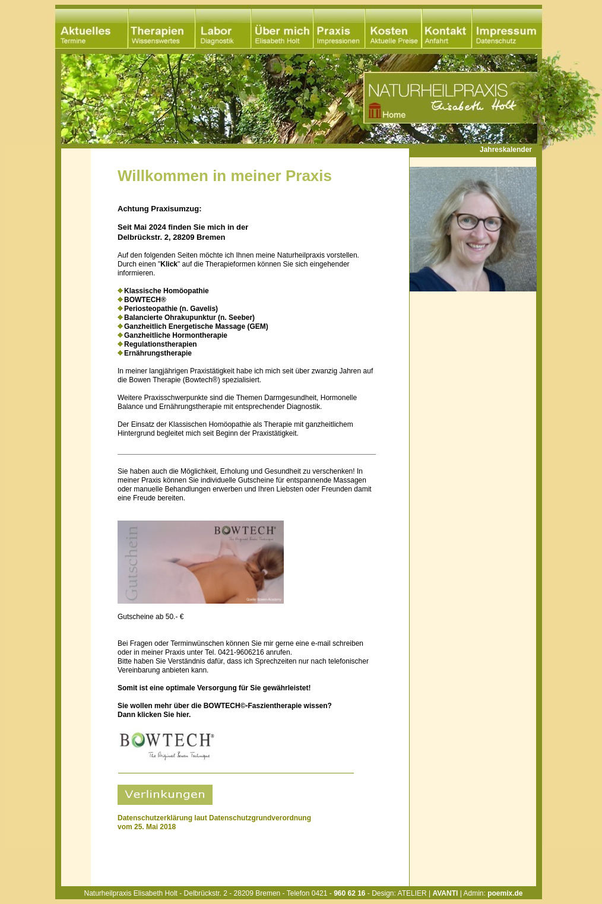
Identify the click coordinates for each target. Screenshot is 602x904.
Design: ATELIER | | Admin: (447, 893)
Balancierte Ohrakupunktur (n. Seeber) (189, 317)
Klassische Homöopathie (166, 291)
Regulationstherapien (160, 344)
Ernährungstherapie (158, 353)
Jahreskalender (506, 149)
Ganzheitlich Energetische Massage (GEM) (196, 326)
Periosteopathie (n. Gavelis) (171, 308)
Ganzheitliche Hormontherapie (175, 335)
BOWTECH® (145, 300)
